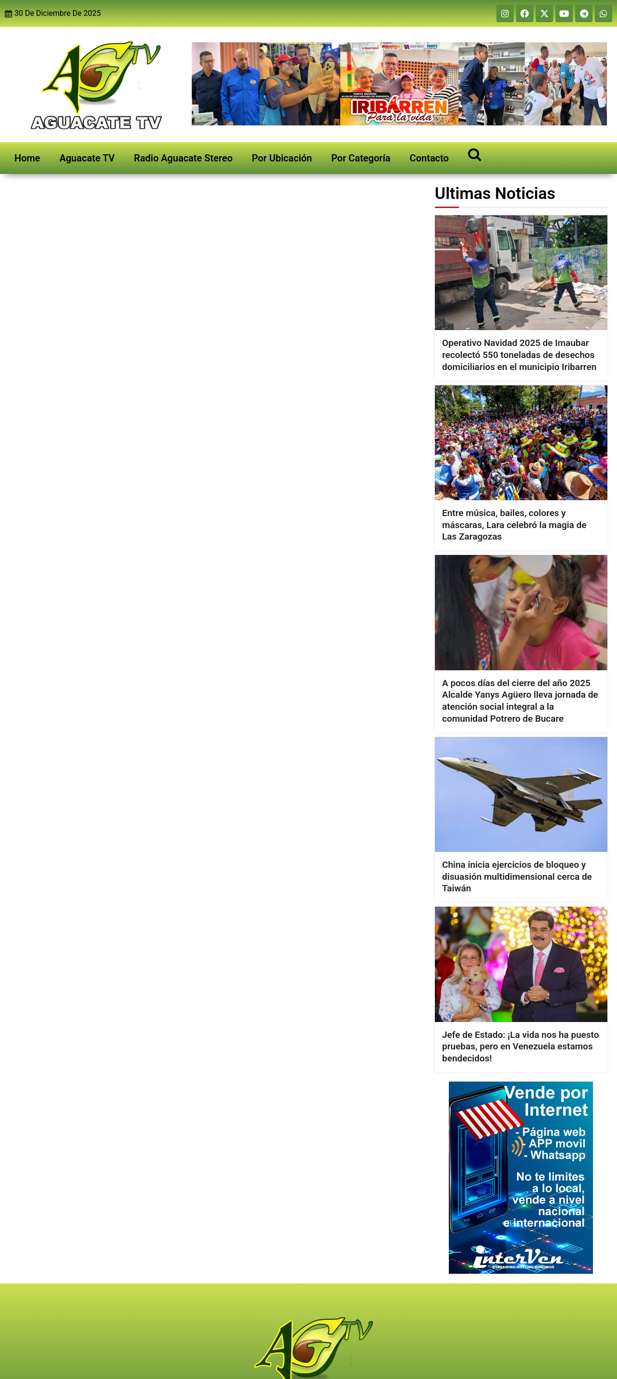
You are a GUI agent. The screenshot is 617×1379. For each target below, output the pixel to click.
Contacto (429, 158)
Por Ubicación (282, 158)
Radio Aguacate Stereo (183, 158)
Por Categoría (360, 158)
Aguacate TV (87, 158)
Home (27, 158)
